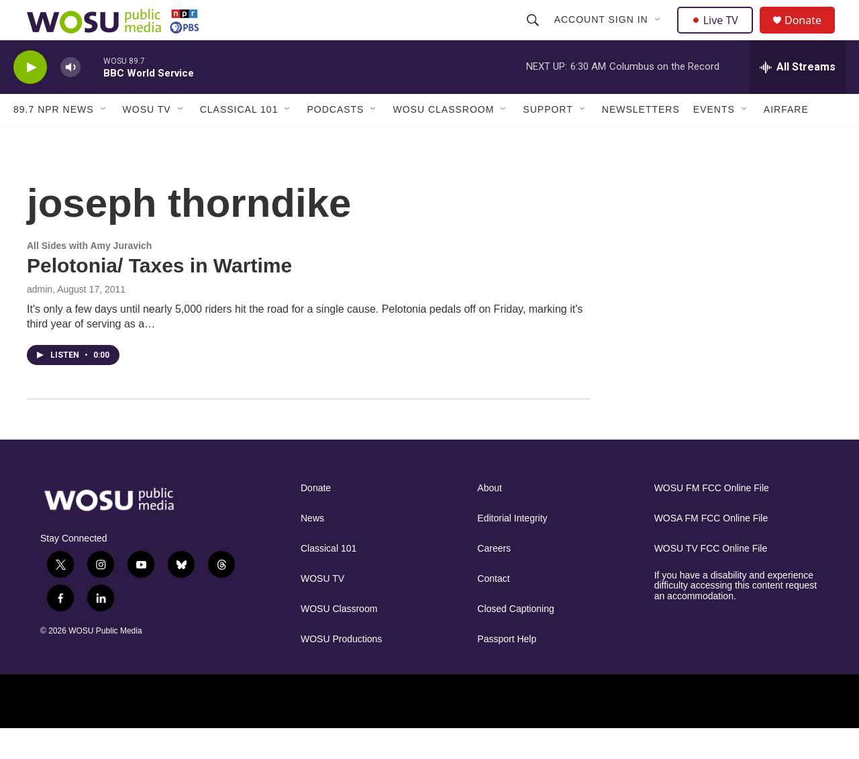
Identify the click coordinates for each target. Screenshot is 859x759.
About (489, 518)
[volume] (70, 98)
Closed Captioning (515, 639)
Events (714, 139)
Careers (494, 579)
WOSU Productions (341, 669)
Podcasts (335, 139)
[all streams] (798, 97)
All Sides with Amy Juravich (89, 275)
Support (547, 139)
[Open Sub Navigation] (659, 35)
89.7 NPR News (53, 139)
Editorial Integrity (512, 549)
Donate (811, 35)
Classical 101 (239, 139)
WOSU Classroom (443, 139)
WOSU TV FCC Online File (711, 579)
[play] (30, 97)
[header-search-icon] (534, 35)
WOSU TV (147, 139)
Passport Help (506, 669)
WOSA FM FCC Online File (711, 549)
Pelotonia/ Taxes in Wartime (159, 296)
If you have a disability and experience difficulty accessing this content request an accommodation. (735, 616)
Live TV (718, 35)
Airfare (786, 139)
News (312, 549)
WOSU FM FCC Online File (711, 518)
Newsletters (641, 139)
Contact (493, 609)
